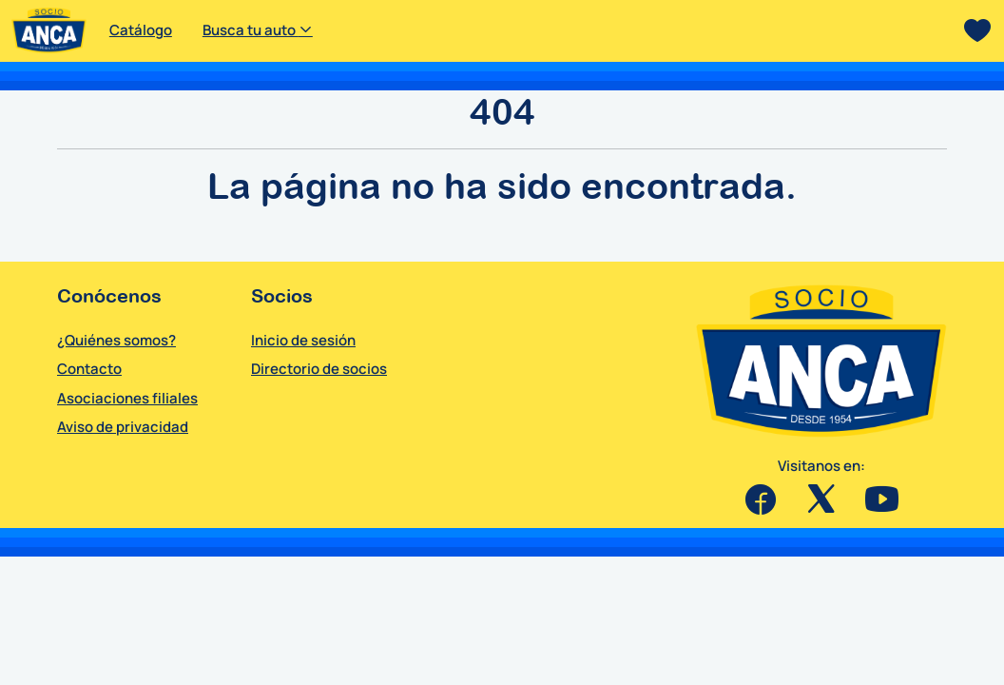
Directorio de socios (319, 369)
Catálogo (140, 30)
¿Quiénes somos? (116, 340)
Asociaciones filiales (127, 398)
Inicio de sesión (303, 340)
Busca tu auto (258, 30)
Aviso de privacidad (122, 427)
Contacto (89, 369)
